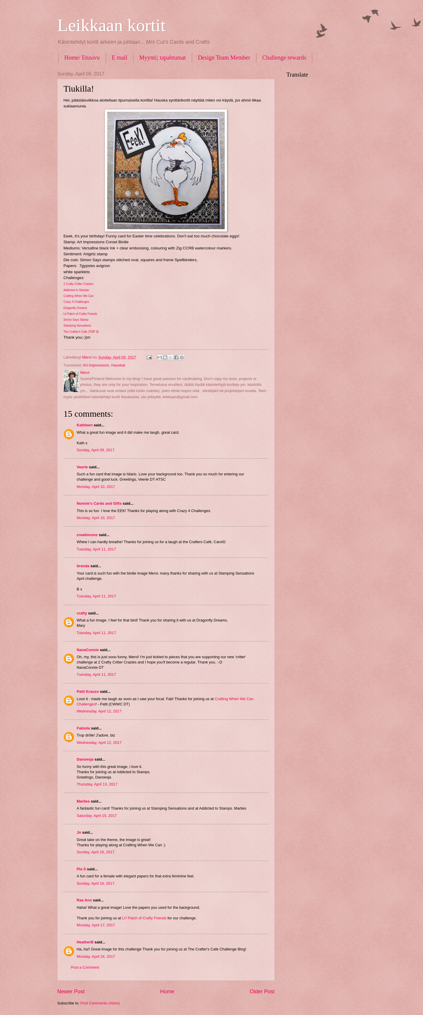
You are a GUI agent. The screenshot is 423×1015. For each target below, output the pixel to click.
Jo (79, 832)
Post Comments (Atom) (100, 1003)
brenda (83, 566)
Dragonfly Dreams (75, 308)
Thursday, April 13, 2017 (97, 784)
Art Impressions (96, 365)
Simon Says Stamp (75, 319)
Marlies (83, 801)
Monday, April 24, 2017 (96, 956)
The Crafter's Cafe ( (80, 331)
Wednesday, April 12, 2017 (99, 711)
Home (167, 991)
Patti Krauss (88, 691)
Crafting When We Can (78, 296)
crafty (82, 613)
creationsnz (87, 535)
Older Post (262, 991)
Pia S (81, 869)
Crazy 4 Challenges (76, 301)
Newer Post (71, 991)
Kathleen (85, 425)
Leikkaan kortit (111, 25)
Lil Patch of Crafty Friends (80, 313)
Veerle (82, 467)
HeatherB (85, 942)
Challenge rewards (284, 57)
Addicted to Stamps (76, 290)
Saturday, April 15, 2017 (97, 815)
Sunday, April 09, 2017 (96, 450)
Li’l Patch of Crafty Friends (144, 918)
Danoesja (85, 759)
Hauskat (118, 365)
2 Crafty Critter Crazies (78, 284)
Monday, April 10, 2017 (96, 486)
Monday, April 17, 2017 (96, 925)
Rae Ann (84, 900)
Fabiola (83, 728)
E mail (119, 57)
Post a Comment (85, 967)
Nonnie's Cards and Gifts (99, 503)
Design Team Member (224, 57)
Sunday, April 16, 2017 (96, 852)
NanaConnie (88, 650)
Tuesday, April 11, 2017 (96, 549)
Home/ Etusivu (82, 57)
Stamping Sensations (77, 325)
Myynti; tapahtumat (162, 57)
